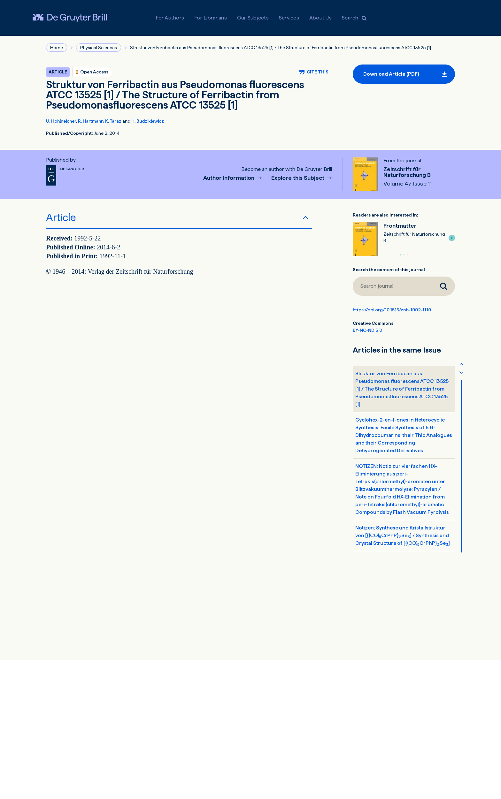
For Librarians (210, 18)
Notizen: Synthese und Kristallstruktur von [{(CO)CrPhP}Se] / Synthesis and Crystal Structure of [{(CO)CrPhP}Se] (402, 536)
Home (56, 47)
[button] (451, 238)
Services (289, 18)
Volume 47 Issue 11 (407, 183)
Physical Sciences (98, 47)
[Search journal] (392, 286)
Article (61, 217)
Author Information (229, 178)
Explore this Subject (298, 178)
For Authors (170, 18)
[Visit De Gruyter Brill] (70, 18)
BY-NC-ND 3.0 (367, 330)
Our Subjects (253, 18)
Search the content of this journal (389, 269)
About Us (320, 18)
